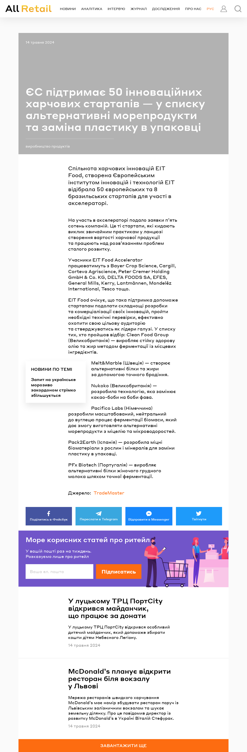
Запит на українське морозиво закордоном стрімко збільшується (53, 387)
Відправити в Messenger (148, 519)
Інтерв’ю (116, 9)
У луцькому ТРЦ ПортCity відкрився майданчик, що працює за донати (115, 608)
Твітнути (199, 519)
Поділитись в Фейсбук (49, 519)
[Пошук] (238, 8)
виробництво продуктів (48, 146)
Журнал (139, 9)
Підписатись (119, 571)
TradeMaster (109, 493)
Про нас (193, 9)
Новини (68, 9)
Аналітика (91, 9)
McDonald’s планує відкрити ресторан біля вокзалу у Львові (119, 678)
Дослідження (166, 9)
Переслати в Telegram (99, 519)
